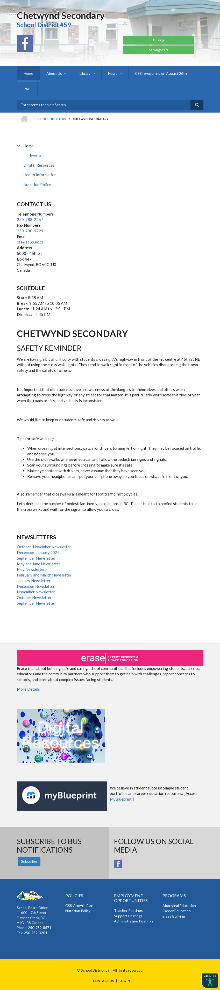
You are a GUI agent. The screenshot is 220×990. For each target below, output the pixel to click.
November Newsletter (36, 591)
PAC (27, 89)
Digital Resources (38, 165)
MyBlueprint (121, 799)
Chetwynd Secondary (61, 15)
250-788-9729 (30, 230)
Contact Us (103, 980)
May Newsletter (31, 569)
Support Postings (128, 916)
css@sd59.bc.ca (30, 242)
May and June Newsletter (38, 564)
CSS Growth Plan (79, 905)
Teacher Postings (128, 910)
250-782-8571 (39, 928)
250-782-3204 (35, 933)
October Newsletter (34, 597)
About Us (54, 73)
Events (36, 155)
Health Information (39, 174)
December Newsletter (36, 586)
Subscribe (29, 861)
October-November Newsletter (44, 546)
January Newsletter (34, 580)
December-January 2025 (38, 552)
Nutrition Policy (37, 184)
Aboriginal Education (179, 905)
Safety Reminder (49, 348)
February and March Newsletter (44, 575)
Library (85, 73)
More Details (28, 689)
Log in (124, 980)
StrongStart (158, 50)
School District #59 (44, 24)
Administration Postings (133, 921)
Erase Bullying (173, 916)
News (112, 73)
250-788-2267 (30, 219)
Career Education (176, 910)
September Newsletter (36, 558)
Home (28, 73)
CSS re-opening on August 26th (161, 73)
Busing (158, 40)
